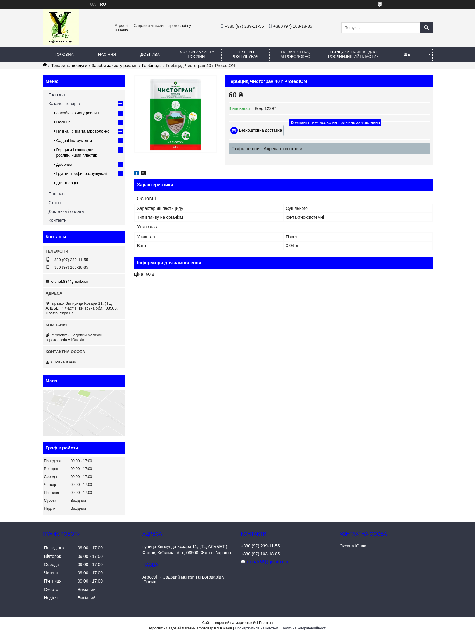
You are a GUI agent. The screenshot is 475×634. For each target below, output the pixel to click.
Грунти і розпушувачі (245, 54)
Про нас (57, 193)
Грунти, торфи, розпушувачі (81, 173)
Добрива (149, 54)
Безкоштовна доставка (260, 130)
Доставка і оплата (66, 211)
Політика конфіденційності (304, 628)
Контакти (57, 220)
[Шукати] (426, 27)
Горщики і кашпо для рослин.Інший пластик (353, 54)
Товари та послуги (69, 65)
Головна (64, 54)
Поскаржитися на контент (256, 628)
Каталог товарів (64, 103)
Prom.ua (266, 623)
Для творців (67, 183)
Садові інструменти (74, 140)
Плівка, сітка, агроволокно (295, 54)
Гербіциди (152, 65)
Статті (55, 202)
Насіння (107, 54)
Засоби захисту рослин (196, 54)
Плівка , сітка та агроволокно (83, 131)
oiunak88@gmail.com (70, 281)
